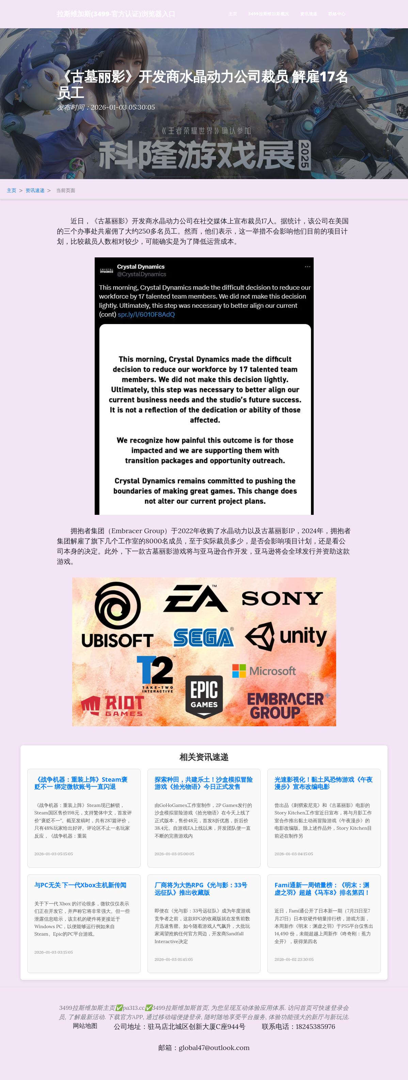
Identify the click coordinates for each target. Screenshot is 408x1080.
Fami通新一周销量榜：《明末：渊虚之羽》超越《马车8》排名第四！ (322, 888)
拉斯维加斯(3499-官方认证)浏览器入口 (116, 13)
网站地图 (85, 1026)
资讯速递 (308, 14)
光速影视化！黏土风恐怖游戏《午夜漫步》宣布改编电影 (323, 783)
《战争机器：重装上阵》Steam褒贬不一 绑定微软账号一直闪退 (80, 783)
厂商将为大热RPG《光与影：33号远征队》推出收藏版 (201, 888)
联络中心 (337, 14)
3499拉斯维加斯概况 (268, 14)
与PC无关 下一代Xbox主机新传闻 (80, 885)
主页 (233, 14)
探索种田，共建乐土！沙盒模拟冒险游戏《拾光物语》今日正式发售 (204, 783)
